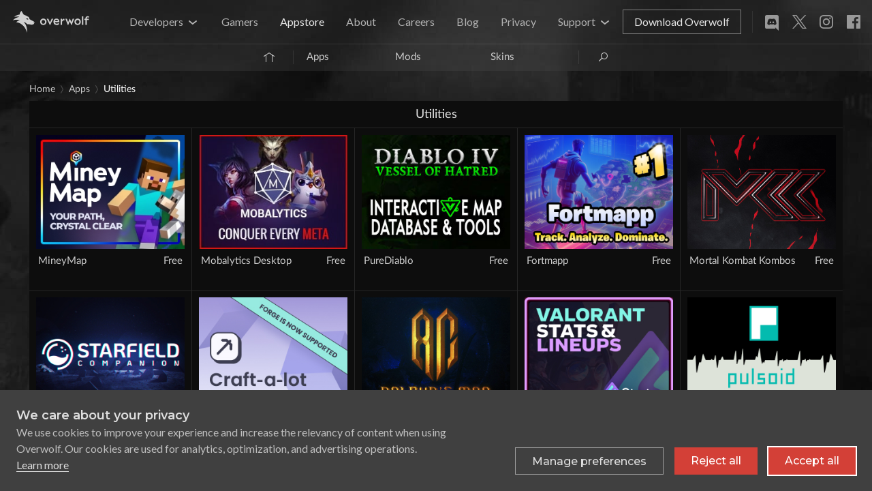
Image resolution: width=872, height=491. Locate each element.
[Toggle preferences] (589, 461)
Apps (318, 57)
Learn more (42, 464)
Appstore (302, 21)
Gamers (239, 21)
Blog (467, 21)
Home (42, 89)
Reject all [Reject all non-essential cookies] (716, 460)
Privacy (518, 21)
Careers (416, 21)
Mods (408, 57)
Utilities (120, 89)
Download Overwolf (682, 21)
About (361, 21)
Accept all (812, 460)
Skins (502, 57)
